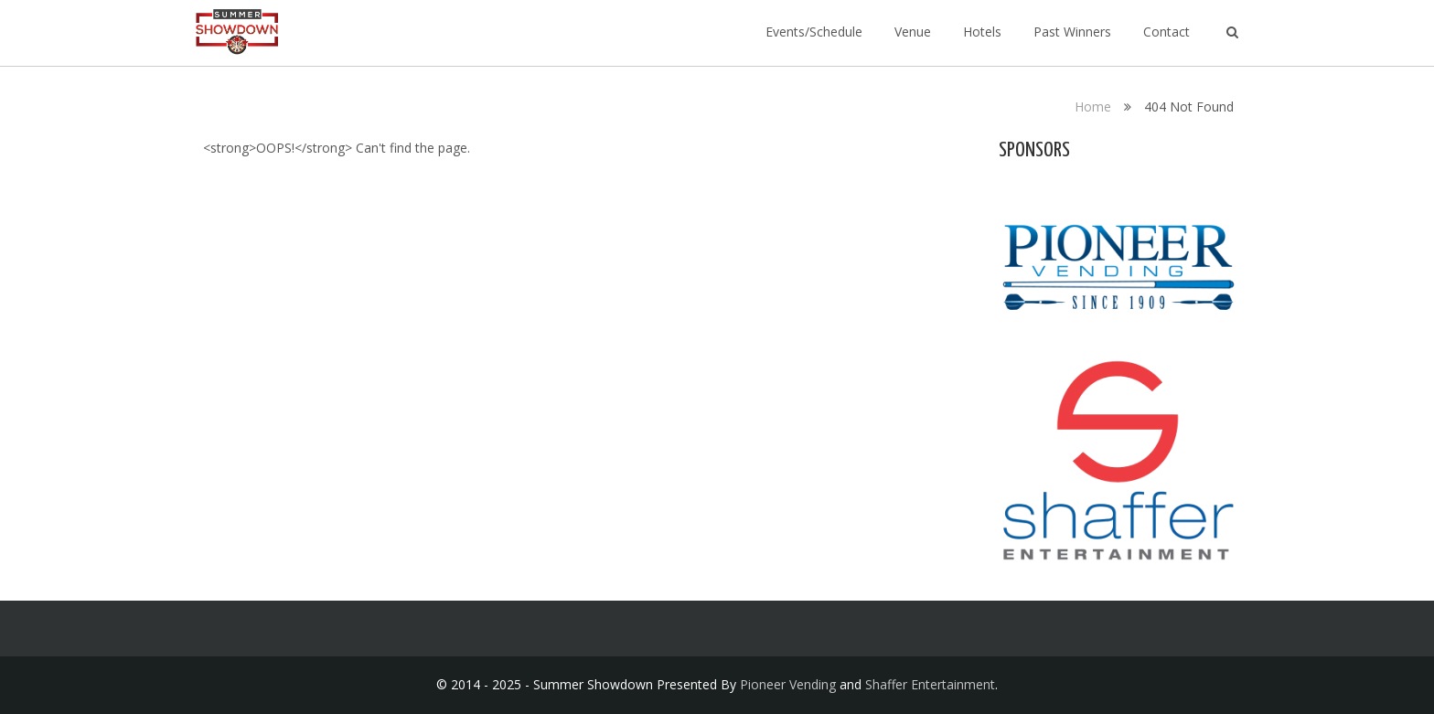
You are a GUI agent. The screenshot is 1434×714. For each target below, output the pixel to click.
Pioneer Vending (788, 684)
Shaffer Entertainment (930, 684)
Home (1093, 106)
